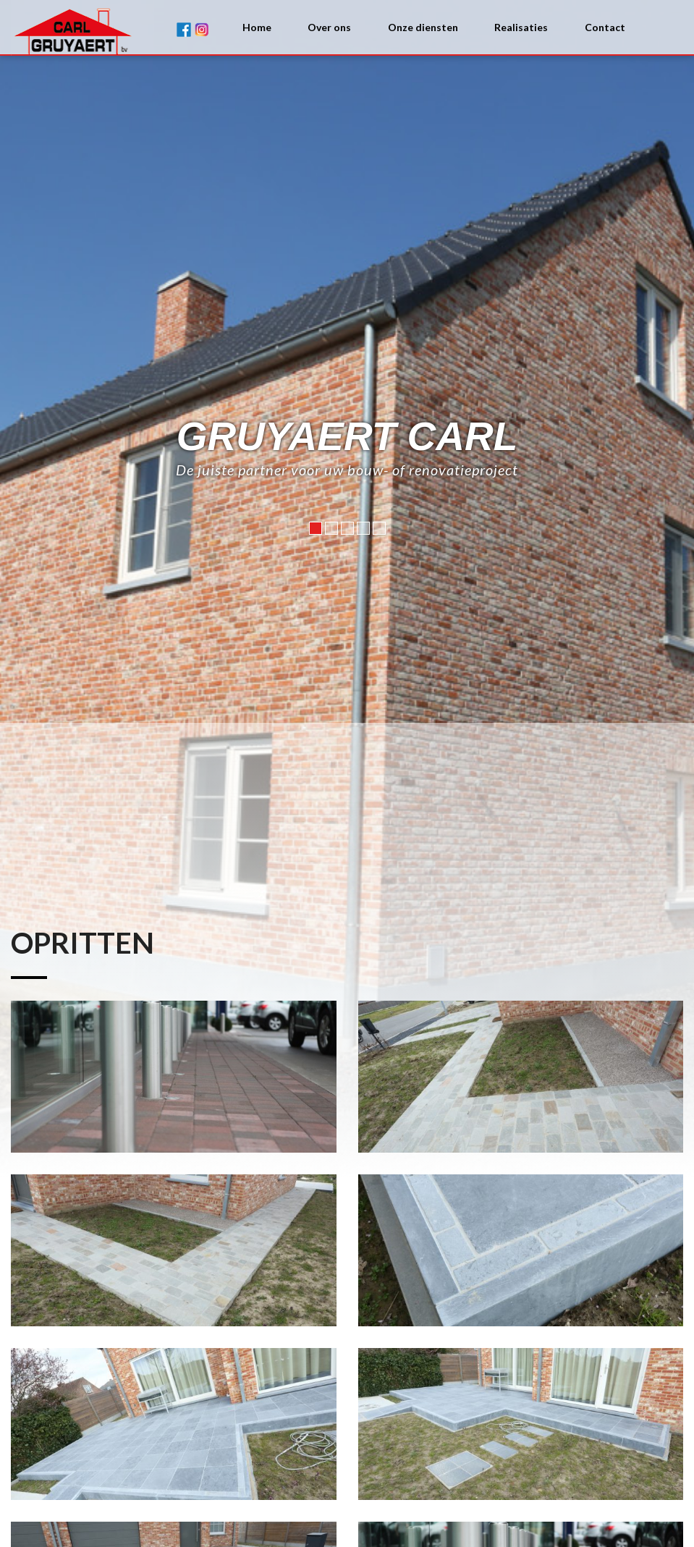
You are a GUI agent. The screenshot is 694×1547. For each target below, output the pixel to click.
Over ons (329, 27)
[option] (347, 773)
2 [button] (331, 597)
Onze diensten (423, 27)
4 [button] (363, 597)
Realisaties (521, 27)
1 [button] (315, 597)
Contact (605, 27)
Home (256, 27)
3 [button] (347, 597)
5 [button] (379, 597)
